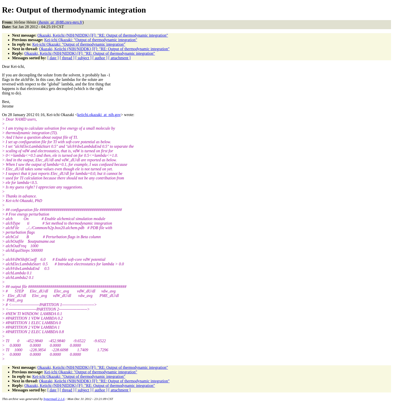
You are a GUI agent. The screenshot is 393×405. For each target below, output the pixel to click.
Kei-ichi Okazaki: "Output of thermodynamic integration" (90, 40)
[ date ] (53, 58)
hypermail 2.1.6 (54, 399)
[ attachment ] (119, 58)
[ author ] (100, 58)
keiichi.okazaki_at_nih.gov (99, 115)
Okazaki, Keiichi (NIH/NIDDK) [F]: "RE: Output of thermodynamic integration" (102, 35)
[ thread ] (67, 58)
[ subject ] (83, 58)
